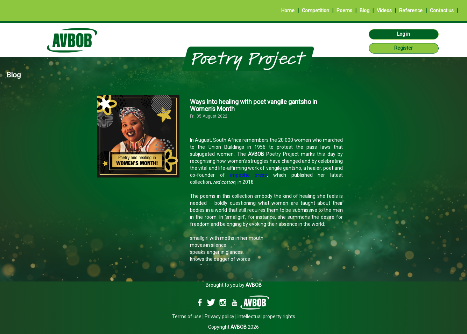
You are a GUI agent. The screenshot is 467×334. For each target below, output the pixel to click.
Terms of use (186, 316)
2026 (245, 327)
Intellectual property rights (266, 316)
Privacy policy (219, 316)
